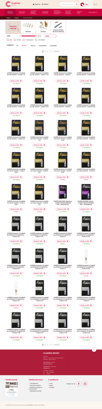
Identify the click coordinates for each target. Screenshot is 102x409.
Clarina (8, 18)
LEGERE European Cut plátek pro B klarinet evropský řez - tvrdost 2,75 (39, 235)
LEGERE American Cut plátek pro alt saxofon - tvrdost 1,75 (39, 73)
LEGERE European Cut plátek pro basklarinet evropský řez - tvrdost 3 (86, 299)
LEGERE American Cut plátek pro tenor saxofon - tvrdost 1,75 (63, 138)
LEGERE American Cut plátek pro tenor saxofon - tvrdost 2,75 (63, 170)
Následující (57, 51)
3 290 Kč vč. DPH (84, 209)
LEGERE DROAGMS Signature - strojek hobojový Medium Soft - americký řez (62, 202)
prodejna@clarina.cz (47, 363)
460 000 (39, 36)
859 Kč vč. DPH (15, 81)
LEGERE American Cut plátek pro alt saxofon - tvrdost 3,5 (16, 138)
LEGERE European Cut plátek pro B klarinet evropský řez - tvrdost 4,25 (86, 267)
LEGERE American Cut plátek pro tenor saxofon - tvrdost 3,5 (39, 202)
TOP (17, 45)
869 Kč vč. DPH (15, 241)
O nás (51, 383)
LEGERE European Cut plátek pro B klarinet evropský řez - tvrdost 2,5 (16, 235)
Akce (11, 40)
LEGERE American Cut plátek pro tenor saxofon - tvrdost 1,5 (39, 138)
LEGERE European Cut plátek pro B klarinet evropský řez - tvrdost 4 (63, 267)
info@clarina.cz (46, 368)
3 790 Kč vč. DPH (61, 209)
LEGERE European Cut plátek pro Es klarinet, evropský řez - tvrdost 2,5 (86, 331)
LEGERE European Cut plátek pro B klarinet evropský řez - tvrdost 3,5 (16, 267)
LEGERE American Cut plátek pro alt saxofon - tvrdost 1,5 (16, 73)
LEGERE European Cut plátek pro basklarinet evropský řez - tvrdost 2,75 (63, 299)
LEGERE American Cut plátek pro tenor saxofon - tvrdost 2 (86, 138)
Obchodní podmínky (35, 385)
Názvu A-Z (24, 45)
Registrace (37, 4)
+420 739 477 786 (46, 362)
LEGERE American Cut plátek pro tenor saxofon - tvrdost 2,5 (39, 170)
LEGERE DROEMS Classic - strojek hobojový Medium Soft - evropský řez (86, 202)
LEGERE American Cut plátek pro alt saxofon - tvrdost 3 (63, 105)
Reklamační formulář (35, 391)
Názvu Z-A (33, 45)
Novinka (19, 40)
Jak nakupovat (34, 383)
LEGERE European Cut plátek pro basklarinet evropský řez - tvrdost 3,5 (39, 331)
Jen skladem (41, 40)
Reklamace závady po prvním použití (35, 388)
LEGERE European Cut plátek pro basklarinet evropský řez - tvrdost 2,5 (39, 299)
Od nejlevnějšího (42, 45)
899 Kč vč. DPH (38, 145)
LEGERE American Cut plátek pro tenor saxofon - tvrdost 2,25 (16, 170)
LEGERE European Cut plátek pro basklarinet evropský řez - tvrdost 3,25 (16, 331)
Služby (51, 385)
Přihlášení (45, 4)
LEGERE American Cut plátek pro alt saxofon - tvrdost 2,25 (86, 73)
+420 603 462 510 (46, 366)
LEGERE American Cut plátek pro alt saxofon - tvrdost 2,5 (16, 105)
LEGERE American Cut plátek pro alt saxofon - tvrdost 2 (63, 73)
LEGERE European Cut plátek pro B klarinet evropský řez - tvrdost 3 (63, 235)
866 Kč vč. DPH (84, 273)
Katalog (17, 18)
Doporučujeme (30, 40)
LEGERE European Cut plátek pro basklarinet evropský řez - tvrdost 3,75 (63, 331)
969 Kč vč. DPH (38, 305)
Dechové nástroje (27, 18)
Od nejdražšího (53, 45)
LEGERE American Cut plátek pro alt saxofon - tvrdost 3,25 (86, 105)
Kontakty (51, 387)
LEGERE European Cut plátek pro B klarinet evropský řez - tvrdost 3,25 (86, 235)
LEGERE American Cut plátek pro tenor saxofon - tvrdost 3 (86, 170)
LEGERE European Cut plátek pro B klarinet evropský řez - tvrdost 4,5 (16, 299)
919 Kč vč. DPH (84, 337)
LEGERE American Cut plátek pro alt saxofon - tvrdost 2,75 (39, 105)
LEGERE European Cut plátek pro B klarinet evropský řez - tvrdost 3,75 (39, 267)
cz (95, 4)
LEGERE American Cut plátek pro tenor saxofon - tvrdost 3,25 (16, 202)
